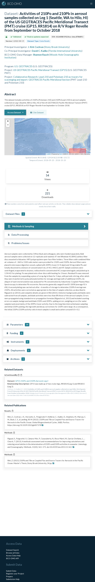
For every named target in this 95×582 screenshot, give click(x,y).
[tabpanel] (47, 282)
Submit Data (11, 571)
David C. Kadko (40, 50)
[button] (91, 3)
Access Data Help (13, 555)
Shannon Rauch (41, 54)
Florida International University (65, 50)
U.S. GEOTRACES (23, 66)
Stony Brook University (57, 47)
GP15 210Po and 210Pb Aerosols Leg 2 (31, 381)
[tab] (46, 226)
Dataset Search (12, 550)
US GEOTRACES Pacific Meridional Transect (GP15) (40, 70)
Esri (60, 154)
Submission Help (12, 579)
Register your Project (15, 573)
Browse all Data (12, 553)
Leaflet (48, 154)
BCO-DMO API (12, 558)
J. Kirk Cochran (36, 47)
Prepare (9, 576)
